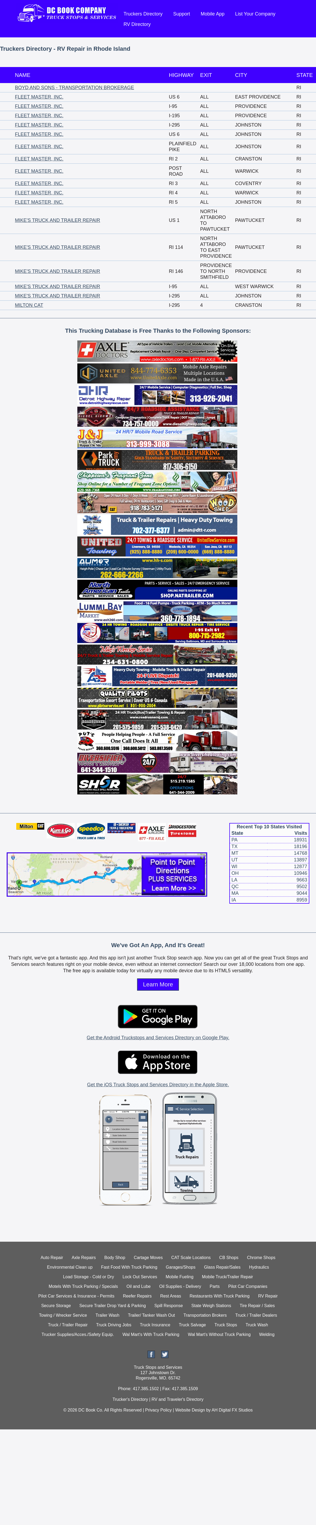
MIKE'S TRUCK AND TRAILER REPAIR (57, 220)
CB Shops (228, 1257)
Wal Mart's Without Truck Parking (219, 1334)
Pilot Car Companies (247, 1286)
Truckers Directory (142, 14)
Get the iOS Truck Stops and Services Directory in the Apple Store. (158, 1084)
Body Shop (114, 1257)
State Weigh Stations (211, 1305)
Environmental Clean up (70, 1267)
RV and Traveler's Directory (177, 1399)
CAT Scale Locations (191, 1257)
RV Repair (268, 1296)
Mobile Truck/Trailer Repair (227, 1277)
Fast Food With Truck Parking (129, 1267)
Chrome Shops (261, 1257)
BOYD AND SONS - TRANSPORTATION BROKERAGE (74, 87)
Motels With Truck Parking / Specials (83, 1286)
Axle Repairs (84, 1257)
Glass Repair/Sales (222, 1267)
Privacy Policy (158, 1410)
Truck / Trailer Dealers (256, 1315)
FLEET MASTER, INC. (39, 97)
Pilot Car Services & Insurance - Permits (76, 1296)
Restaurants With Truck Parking (220, 1296)
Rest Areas (170, 1296)
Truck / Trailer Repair (68, 1325)
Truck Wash (257, 1325)
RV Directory (137, 24)
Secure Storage (56, 1305)
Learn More (158, 984)
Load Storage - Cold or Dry (88, 1277)
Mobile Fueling (179, 1277)
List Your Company (255, 14)
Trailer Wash (107, 1315)
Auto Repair (52, 1257)
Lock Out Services (139, 1277)
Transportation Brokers (205, 1315)
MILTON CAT (29, 305)
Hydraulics (259, 1267)
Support (181, 14)
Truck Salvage (192, 1325)
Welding (267, 1334)
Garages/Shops (180, 1267)
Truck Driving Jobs (113, 1325)
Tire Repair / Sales (257, 1305)
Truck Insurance (155, 1325)
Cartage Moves (148, 1257)
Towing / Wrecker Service (63, 1315)
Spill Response (168, 1305)
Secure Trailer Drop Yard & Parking (112, 1305)
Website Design (190, 1410)
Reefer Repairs (137, 1296)
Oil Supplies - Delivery (180, 1286)
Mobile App (213, 14)
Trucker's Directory (130, 1399)
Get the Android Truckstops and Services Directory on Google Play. (158, 1037)
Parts (214, 1286)
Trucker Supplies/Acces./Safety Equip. (78, 1334)
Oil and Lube (138, 1286)
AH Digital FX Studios (232, 1410)
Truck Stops (225, 1325)
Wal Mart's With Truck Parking (150, 1334)
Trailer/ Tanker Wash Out (151, 1315)
